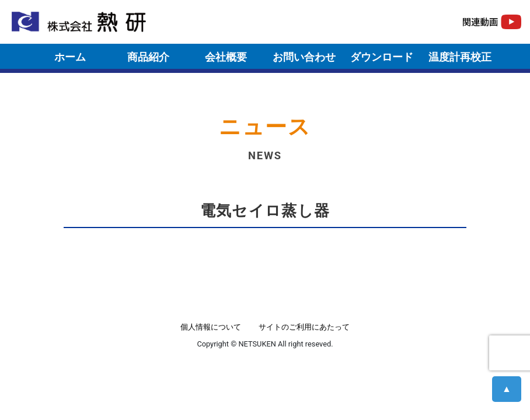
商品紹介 (148, 57)
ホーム (70, 57)
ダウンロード (381, 57)
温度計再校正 (459, 57)
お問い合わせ (304, 57)
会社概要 (226, 57)
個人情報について (210, 327)
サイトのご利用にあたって (304, 327)
